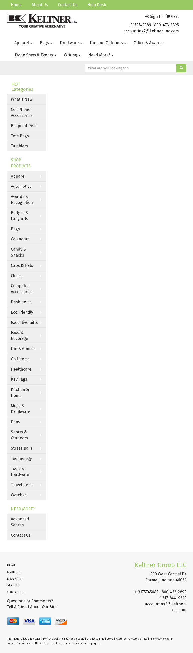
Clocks (17, 275)
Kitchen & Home (20, 392)
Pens (15, 422)
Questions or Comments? (30, 601)
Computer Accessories (22, 288)
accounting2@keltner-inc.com (151, 31)
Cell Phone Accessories (22, 112)
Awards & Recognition (22, 199)
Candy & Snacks (18, 252)
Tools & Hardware (20, 471)
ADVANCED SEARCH (14, 582)
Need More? (101, 55)
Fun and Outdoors (108, 42)
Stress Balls (21, 448)
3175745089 (141, 25)
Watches (19, 495)
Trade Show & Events (35, 55)
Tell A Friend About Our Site (32, 607)
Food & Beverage (19, 335)
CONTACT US (16, 592)
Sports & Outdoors (19, 435)
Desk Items (21, 302)
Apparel (23, 42)
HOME (11, 565)
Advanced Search (20, 522)
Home (16, 4)
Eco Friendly (22, 312)
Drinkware (71, 42)
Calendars (20, 239)
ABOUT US (14, 572)
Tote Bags (20, 136)
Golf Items (20, 359)
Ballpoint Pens (24, 125)
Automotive (21, 186)
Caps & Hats (22, 265)
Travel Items (22, 484)
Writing (72, 55)
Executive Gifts (24, 322)
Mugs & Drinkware (20, 408)
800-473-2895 (166, 25)
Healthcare (21, 369)
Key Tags (19, 379)
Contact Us (67, 4)
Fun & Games (23, 348)
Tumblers (19, 146)
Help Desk (96, 4)
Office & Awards (150, 42)
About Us (40, 4)
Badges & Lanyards (19, 215)
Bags (46, 42)
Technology (21, 458)
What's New (21, 99)
